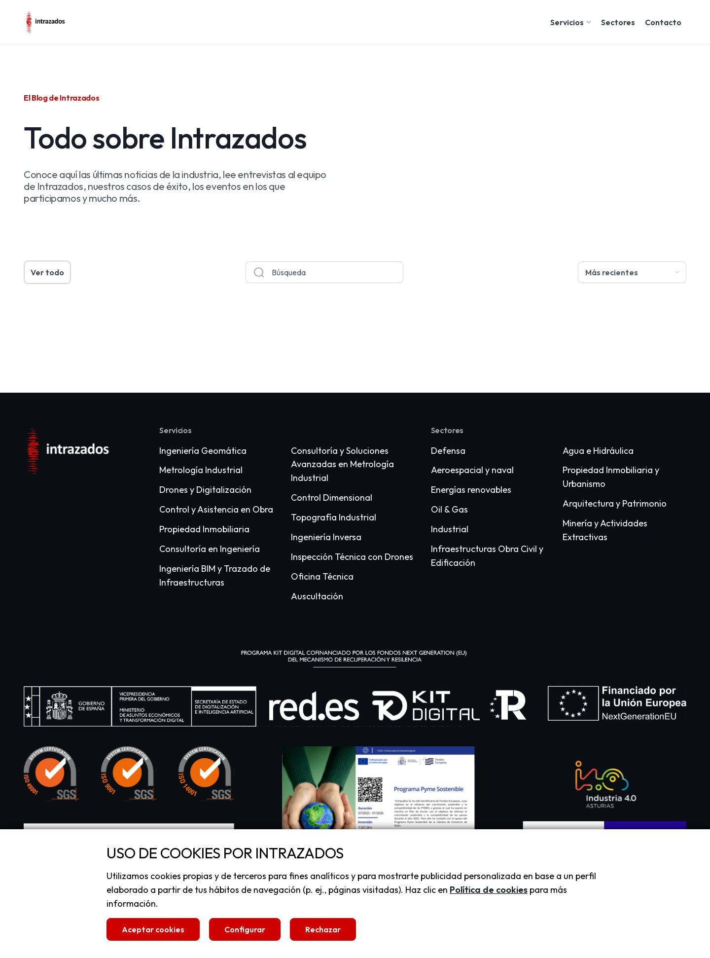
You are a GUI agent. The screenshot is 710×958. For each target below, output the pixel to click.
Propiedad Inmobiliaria (204, 529)
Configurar (244, 929)
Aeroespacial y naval (472, 470)
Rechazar (323, 929)
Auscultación (317, 596)
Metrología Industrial (201, 470)
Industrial (449, 529)
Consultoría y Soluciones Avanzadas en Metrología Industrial (342, 464)
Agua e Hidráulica (598, 450)
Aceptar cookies (153, 929)
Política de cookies (489, 889)
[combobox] (337, 272)
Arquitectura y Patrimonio (615, 503)
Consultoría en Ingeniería (209, 548)
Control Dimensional (331, 497)
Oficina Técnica (322, 576)
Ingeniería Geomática (203, 450)
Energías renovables (471, 489)
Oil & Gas (449, 509)
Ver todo (47, 272)
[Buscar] (259, 272)
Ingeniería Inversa (326, 537)
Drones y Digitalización (205, 489)
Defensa (448, 450)
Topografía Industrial (333, 517)
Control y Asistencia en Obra (216, 509)
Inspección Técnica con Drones (352, 556)
